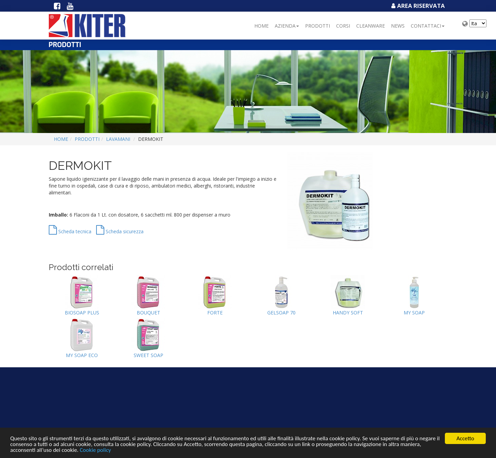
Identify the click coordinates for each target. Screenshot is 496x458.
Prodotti (317, 26)
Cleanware (370, 26)
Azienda (287, 26)
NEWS (398, 26)
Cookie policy (95, 450)
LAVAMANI (118, 139)
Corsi (343, 26)
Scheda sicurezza (120, 231)
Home (261, 26)
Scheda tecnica (70, 231)
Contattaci (428, 26)
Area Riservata (417, 6)
